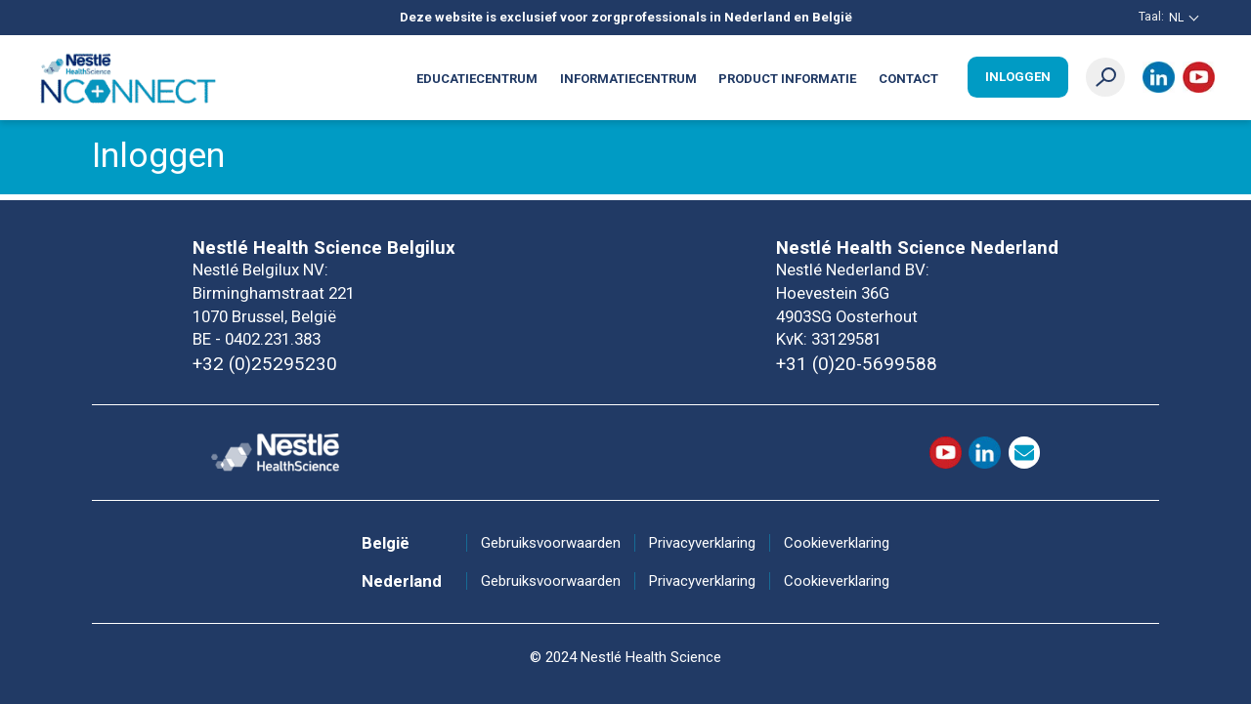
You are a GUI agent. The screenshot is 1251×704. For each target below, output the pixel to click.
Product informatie (787, 78)
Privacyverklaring (702, 543)
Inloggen (1018, 76)
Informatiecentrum (628, 78)
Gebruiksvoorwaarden (551, 543)
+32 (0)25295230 (265, 364)
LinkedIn (1159, 78)
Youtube (1199, 78)
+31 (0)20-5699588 (856, 364)
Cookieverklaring (836, 543)
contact (1025, 452)
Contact (908, 78)
